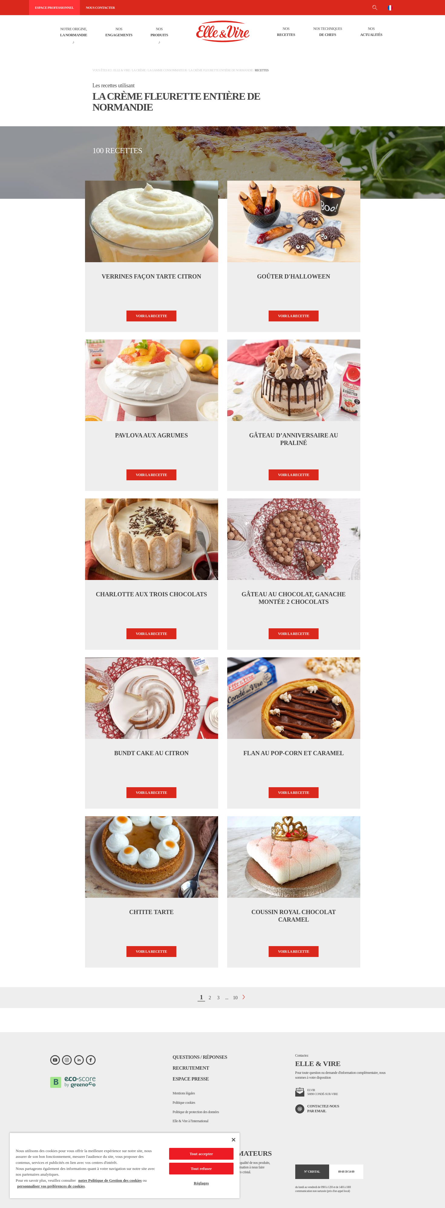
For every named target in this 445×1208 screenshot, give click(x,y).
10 (235, 997)
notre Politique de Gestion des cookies (110, 1180)
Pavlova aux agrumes (151, 435)
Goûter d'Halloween (293, 276)
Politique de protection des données (196, 1112)
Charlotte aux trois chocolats (151, 594)
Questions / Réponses (200, 1057)
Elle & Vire (121, 70)
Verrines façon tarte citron (151, 276)
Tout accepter (201, 1154)
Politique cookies (184, 1102)
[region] (125, 1165)
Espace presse (191, 1078)
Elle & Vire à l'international (190, 1121)
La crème (139, 70)
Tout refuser (201, 1168)
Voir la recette (151, 316)
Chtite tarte (151, 912)
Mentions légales (184, 1093)
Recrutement (191, 1068)
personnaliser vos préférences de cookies (51, 1186)
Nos (118, 32)
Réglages (201, 1183)
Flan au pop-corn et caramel (293, 753)
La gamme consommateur (167, 70)
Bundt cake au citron (151, 753)
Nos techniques (327, 32)
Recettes (261, 70)
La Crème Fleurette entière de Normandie (221, 70)
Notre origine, (73, 32)
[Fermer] (233, 1140)
